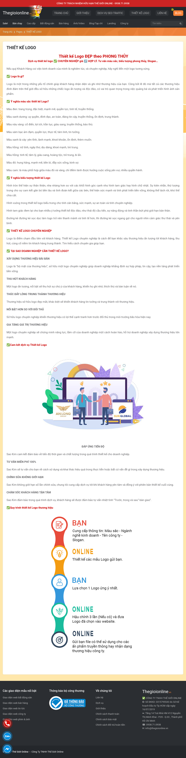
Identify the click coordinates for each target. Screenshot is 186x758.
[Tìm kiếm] (180, 23)
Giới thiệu (101, 708)
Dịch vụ (99, 703)
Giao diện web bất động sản (17, 697)
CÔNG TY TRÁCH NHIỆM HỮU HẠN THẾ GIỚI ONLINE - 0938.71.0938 (93, 3)
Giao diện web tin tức (14, 708)
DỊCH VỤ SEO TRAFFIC (110, 13)
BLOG (178, 13)
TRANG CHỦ (61, 13)
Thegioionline (17, 12)
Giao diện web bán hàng (15, 703)
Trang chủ (7, 32)
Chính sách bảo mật (106, 719)
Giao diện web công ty (14, 714)
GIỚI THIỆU (83, 13)
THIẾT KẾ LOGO (140, 13)
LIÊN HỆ (162, 13)
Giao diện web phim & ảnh (16, 719)
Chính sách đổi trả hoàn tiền (110, 724)
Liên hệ (99, 697)
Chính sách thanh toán (107, 714)
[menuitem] (5, 23)
